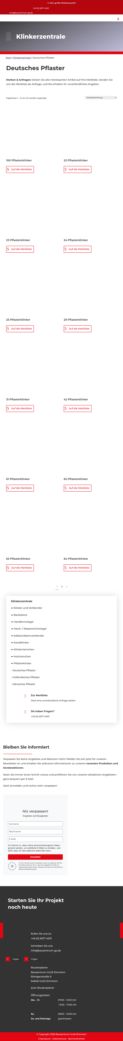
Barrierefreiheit (76, 1038)
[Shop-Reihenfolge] (101, 97)
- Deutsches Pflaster (23, 670)
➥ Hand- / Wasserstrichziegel (29, 628)
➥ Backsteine (19, 615)
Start (8, 57)
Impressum (44, 1038)
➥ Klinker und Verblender (26, 607)
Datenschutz (60, 1038)
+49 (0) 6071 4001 (41, 8)
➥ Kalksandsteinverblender (27, 635)
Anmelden (35, 857)
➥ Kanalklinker (20, 642)
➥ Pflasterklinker (21, 663)
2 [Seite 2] (62, 586)
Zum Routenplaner (42, 987)
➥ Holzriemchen (21, 656)
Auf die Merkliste (21, 169)
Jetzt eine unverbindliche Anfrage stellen (53, 700)
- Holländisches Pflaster (25, 677)
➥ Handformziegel (22, 621)
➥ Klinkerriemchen (22, 649)
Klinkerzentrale (22, 57)
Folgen (16, 959)
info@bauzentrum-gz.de (21, 13)
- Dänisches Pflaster (23, 684)
